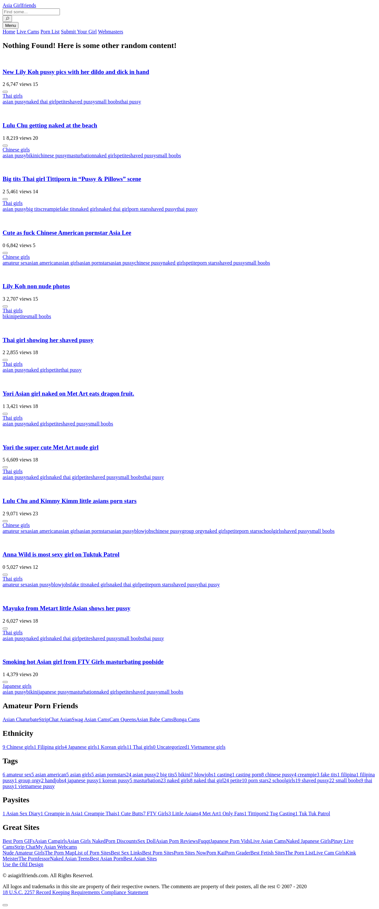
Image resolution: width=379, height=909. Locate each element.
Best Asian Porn (106, 858)
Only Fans (231, 813)
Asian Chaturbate (21, 719)
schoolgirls (270, 531)
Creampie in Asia (60, 813)
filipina (346, 774)
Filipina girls (49, 747)
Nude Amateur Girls (24, 852)
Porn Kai (215, 852)
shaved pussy (81, 101)
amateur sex (15, 263)
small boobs (107, 101)
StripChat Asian (55, 719)
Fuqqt (204, 841)
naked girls (105, 155)
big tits (33, 209)
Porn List (50, 31)
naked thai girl (41, 101)
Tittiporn (255, 813)
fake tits (68, 209)
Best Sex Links (126, 852)
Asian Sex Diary (21, 813)
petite (62, 101)
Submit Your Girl (79, 31)
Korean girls (112, 747)
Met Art (209, 813)
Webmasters (110, 31)
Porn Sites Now (190, 852)
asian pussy (14, 101)
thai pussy (130, 101)
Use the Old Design (23, 864)
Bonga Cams (186, 719)
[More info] (5, 92)
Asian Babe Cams (154, 719)
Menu (10, 25)
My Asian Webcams (56, 847)
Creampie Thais (98, 813)
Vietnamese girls (206, 747)
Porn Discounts (121, 841)
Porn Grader (237, 852)
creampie (50, 209)
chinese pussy (53, 155)
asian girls (68, 263)
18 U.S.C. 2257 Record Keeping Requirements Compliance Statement (75, 892)
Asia (19, 5)
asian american (43, 263)
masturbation (80, 155)
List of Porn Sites (93, 852)
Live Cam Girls (330, 852)
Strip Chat (24, 847)
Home (9, 31)
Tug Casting (280, 813)
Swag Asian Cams (90, 719)
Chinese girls (16, 149)
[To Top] (5, 905)
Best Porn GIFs (19, 841)
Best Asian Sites (140, 858)
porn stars (139, 209)
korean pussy (114, 780)
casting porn (246, 774)
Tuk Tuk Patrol (312, 813)
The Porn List (299, 852)
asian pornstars (95, 263)
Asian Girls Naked (86, 841)
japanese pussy (54, 692)
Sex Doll (146, 841)
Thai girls (13, 96)
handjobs (52, 780)
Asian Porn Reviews (176, 841)
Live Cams (28, 31)
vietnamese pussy (34, 786)
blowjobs (144, 531)
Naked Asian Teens (70, 858)
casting (222, 774)
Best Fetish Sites (267, 852)
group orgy (193, 531)
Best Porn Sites (158, 852)
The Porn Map (60, 852)
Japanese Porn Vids (230, 841)
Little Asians (183, 813)
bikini (32, 155)
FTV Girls (155, 813)
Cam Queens (122, 719)
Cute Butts (130, 813)
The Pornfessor (34, 858)
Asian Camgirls (51, 841)
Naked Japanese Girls (308, 841)
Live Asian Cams (268, 841)
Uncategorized (170, 747)
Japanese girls (17, 686)
